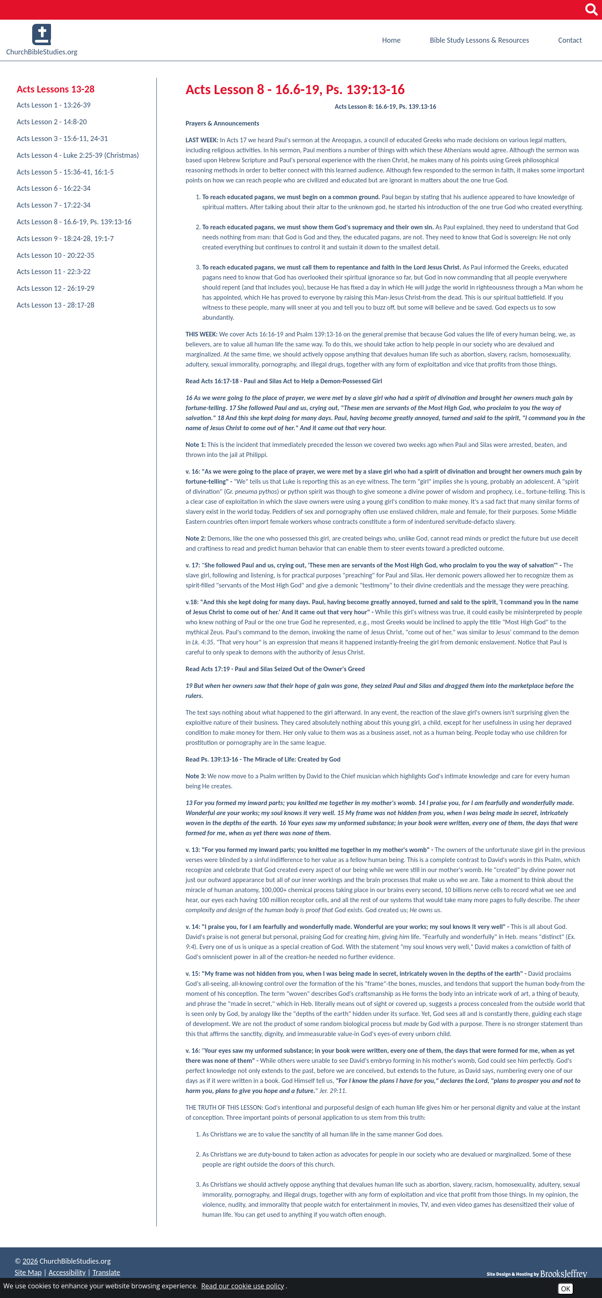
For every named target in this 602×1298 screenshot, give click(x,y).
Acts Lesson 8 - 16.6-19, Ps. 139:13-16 (74, 221)
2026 (30, 1261)
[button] (591, 10)
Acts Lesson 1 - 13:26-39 (54, 105)
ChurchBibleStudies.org (41, 40)
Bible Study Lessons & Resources (479, 40)
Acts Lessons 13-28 (55, 89)
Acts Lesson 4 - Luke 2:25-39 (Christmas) (78, 155)
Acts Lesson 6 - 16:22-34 (54, 188)
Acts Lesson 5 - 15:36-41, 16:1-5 (65, 172)
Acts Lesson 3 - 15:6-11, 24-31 (62, 138)
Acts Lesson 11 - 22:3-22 (54, 271)
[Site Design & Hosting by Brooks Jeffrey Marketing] (537, 1274)
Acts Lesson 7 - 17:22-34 (54, 205)
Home (391, 40)
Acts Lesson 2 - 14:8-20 (52, 121)
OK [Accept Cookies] (565, 1288)
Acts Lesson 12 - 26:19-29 (55, 288)
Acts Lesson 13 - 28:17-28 (55, 305)
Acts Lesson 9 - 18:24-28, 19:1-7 (65, 238)
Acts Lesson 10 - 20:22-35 (55, 255)
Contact (570, 40)
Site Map (28, 1272)
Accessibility (67, 1272)
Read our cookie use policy (242, 1285)
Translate (106, 1272)
